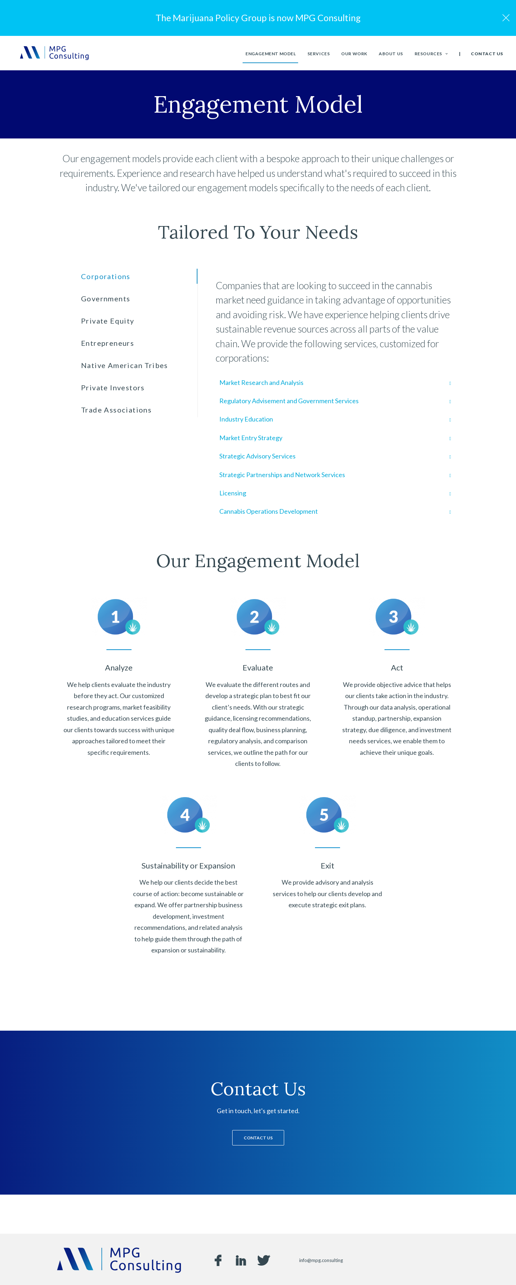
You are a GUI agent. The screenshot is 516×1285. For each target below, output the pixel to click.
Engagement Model (270, 55)
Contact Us (487, 55)
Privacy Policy (298, 1268)
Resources (431, 55)
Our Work (354, 55)
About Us (391, 55)
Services (318, 55)
